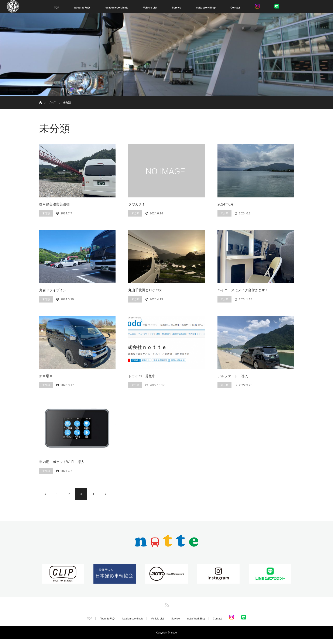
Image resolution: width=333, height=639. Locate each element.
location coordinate (116, 7)
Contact (235, 7)
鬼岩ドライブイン (52, 290)
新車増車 (46, 376)
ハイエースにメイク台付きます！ (242, 290)
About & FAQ (82, 7)
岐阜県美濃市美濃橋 (54, 204)
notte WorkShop (206, 7)
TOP (56, 7)
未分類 (46, 213)
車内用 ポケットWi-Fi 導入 (61, 462)
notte (174, 632)
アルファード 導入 (232, 376)
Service (176, 7)
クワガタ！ (136, 204)
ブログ (52, 102)
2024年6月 (225, 204)
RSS (166, 604)
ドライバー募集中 (141, 376)
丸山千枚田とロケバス (145, 290)
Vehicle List (150, 7)
